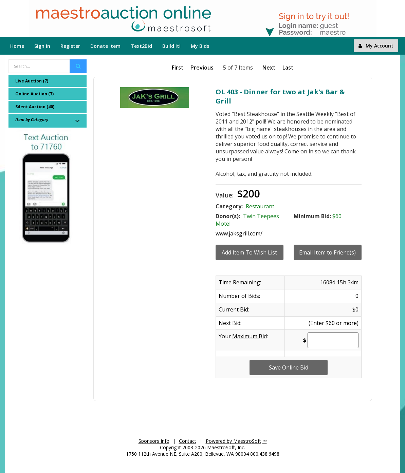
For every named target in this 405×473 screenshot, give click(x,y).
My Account (375, 45)
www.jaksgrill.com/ (239, 233)
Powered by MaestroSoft (233, 441)
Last (288, 67)
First (178, 67)
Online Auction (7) (34, 94)
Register (70, 46)
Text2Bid (141, 46)
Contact (187, 441)
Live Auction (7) (31, 81)
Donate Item (105, 46)
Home (17, 46)
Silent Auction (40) (34, 107)
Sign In (42, 46)
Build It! (171, 46)
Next (269, 67)
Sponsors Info (154, 441)
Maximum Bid (249, 336)
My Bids (200, 46)
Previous (202, 67)
